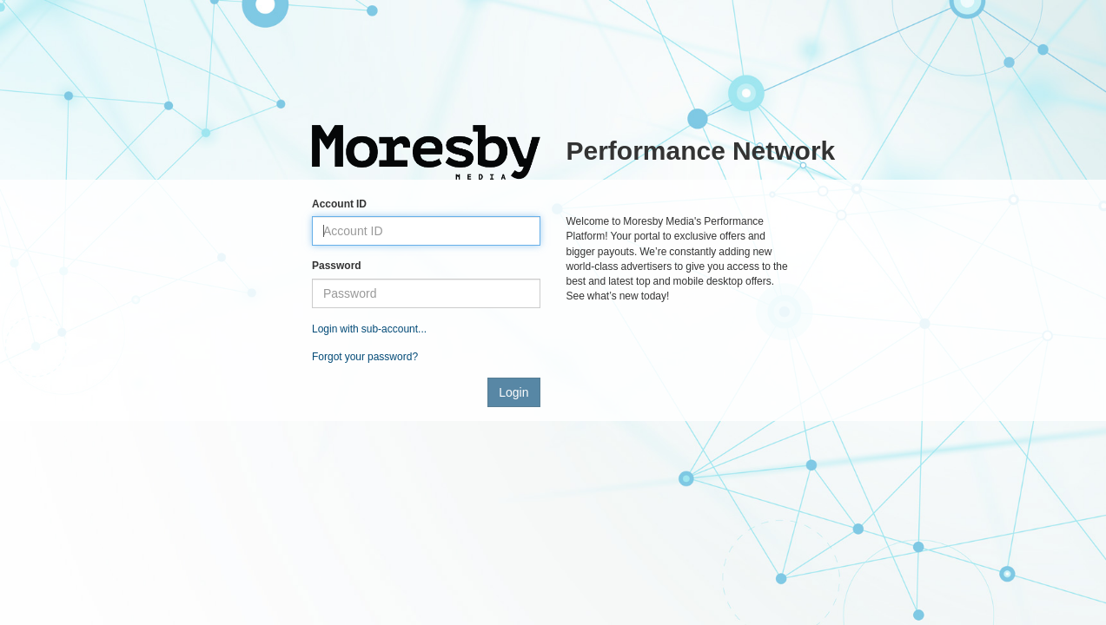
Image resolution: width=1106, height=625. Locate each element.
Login (513, 392)
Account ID (339, 204)
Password (336, 265)
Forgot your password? (365, 357)
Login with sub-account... (369, 329)
